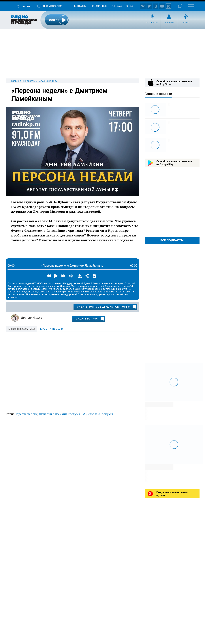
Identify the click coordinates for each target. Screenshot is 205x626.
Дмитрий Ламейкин (53, 414)
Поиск (180, 6)
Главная (16, 81)
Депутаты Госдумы (99, 414)
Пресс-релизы (99, 6)
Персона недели (47, 81)
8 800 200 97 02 (51, 6)
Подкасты (152, 23)
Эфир (186, 23)
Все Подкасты (172, 240)
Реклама (117, 6)
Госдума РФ (76, 414)
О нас (129, 6)
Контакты (80, 6)
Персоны (169, 23)
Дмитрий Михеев (31, 317)
